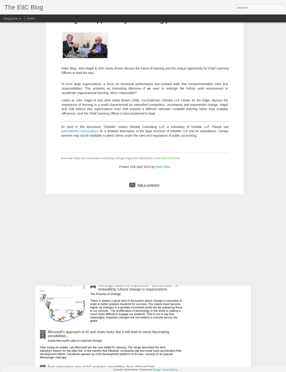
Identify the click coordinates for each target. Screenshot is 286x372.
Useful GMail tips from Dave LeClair (76, 257)
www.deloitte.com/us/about (79, 46)
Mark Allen (163, 82)
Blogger (157, 369)
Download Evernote (166, 73)
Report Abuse (170, 369)
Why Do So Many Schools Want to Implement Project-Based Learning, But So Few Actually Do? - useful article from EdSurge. (113, 175)
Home (31, 18)
